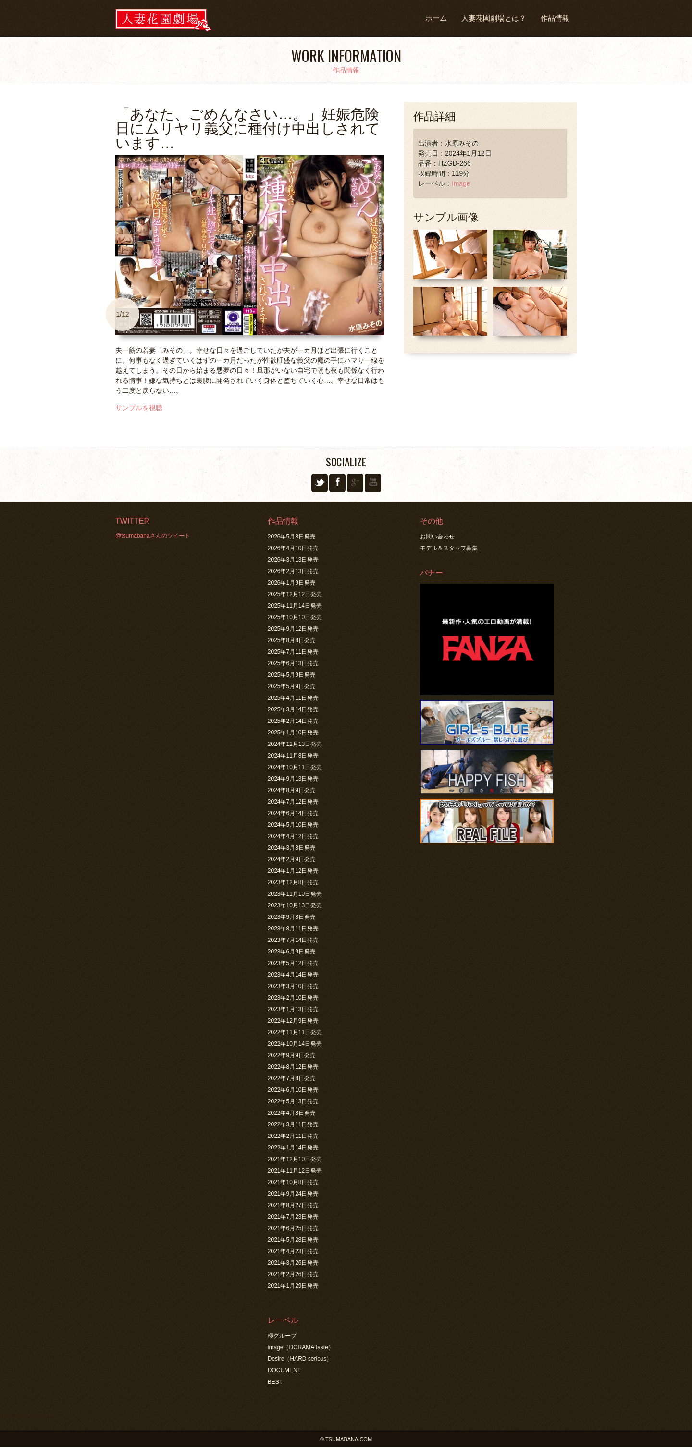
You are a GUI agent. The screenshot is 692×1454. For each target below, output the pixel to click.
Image (461, 183)
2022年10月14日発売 (295, 1043)
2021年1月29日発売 (293, 1286)
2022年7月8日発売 (292, 1078)
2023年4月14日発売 (293, 974)
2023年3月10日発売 (293, 986)
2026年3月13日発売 (293, 559)
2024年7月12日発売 (293, 801)
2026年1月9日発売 (292, 582)
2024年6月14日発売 (293, 813)
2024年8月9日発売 (292, 790)
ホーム (436, 18)
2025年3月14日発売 (293, 709)
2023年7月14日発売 (293, 940)
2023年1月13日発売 (293, 1009)
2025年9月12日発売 (293, 628)
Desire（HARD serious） (300, 1359)
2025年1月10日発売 (293, 732)
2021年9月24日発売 (293, 1193)
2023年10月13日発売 (295, 905)
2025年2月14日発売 (293, 721)
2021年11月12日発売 (295, 1170)
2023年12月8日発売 (293, 882)
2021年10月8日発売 (293, 1182)
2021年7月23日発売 (293, 1216)
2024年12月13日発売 (295, 744)
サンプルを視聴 (138, 408)
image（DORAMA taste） (301, 1347)
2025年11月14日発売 (295, 605)
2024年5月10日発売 (293, 824)
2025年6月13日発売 (293, 663)
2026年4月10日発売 (293, 548)
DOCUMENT (284, 1370)
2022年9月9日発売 (292, 1055)
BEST (275, 1382)
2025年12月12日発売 (295, 594)
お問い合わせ (437, 536)
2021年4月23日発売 (293, 1251)
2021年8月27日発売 (293, 1205)
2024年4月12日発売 (293, 836)
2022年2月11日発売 (293, 1136)
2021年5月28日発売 (293, 1239)
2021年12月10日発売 (295, 1159)
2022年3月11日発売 (293, 1124)
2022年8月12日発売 (293, 1066)
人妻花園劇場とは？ (493, 18)
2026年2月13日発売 (293, 571)
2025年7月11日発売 (293, 651)
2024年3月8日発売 (292, 847)
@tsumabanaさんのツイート (152, 535)
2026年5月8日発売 (292, 536)
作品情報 (555, 18)
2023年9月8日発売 (292, 917)
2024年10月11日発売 (295, 767)
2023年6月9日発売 (292, 951)
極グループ (282, 1335)
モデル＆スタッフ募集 (449, 548)
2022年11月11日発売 (295, 1032)
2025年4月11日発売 (293, 698)
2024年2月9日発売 (292, 859)
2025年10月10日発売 (295, 617)
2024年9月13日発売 (293, 778)
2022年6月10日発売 (293, 1090)
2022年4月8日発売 (292, 1113)
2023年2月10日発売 (293, 997)
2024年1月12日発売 (293, 871)
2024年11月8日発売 (293, 755)
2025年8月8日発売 (292, 640)
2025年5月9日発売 (292, 675)
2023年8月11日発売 (293, 928)
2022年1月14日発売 (293, 1147)
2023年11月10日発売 (295, 894)
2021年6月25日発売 (293, 1228)
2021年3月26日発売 (293, 1262)
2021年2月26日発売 (293, 1274)
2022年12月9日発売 (293, 1020)
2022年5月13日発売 (293, 1101)
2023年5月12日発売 (293, 963)
